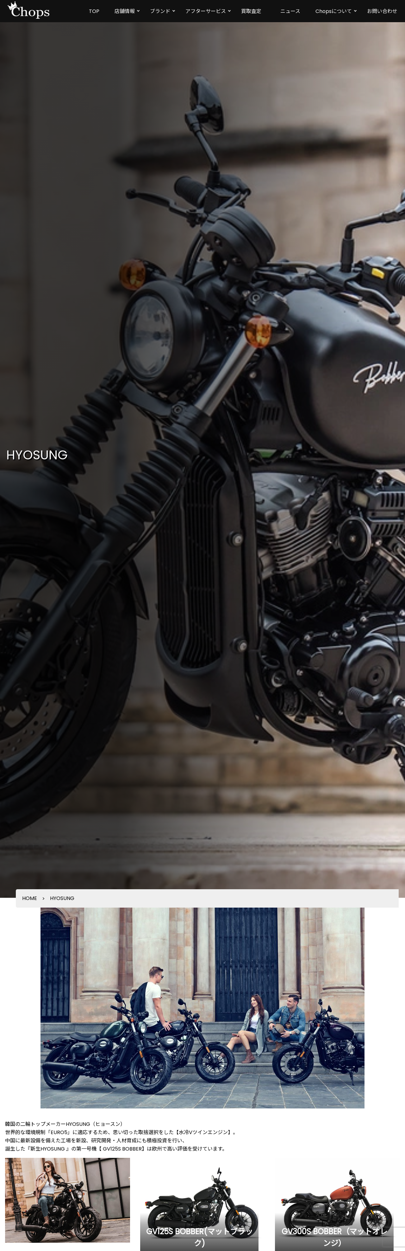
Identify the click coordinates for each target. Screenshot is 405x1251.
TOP (94, 11)
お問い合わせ (382, 11)
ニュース (290, 11)
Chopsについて (333, 11)
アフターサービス (205, 11)
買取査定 (251, 11)
